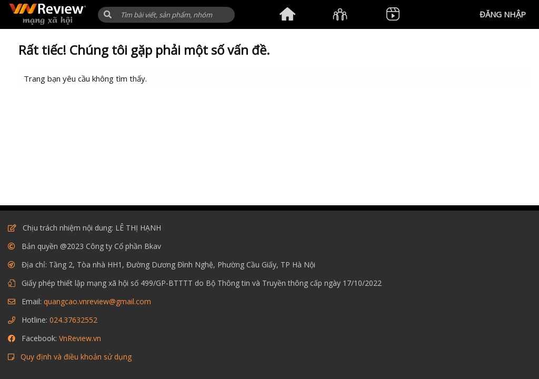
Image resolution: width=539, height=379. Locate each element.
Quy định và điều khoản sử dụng (76, 357)
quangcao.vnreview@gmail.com (97, 301)
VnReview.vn (80, 338)
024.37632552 (73, 320)
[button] (108, 14)
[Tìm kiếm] (166, 15)
